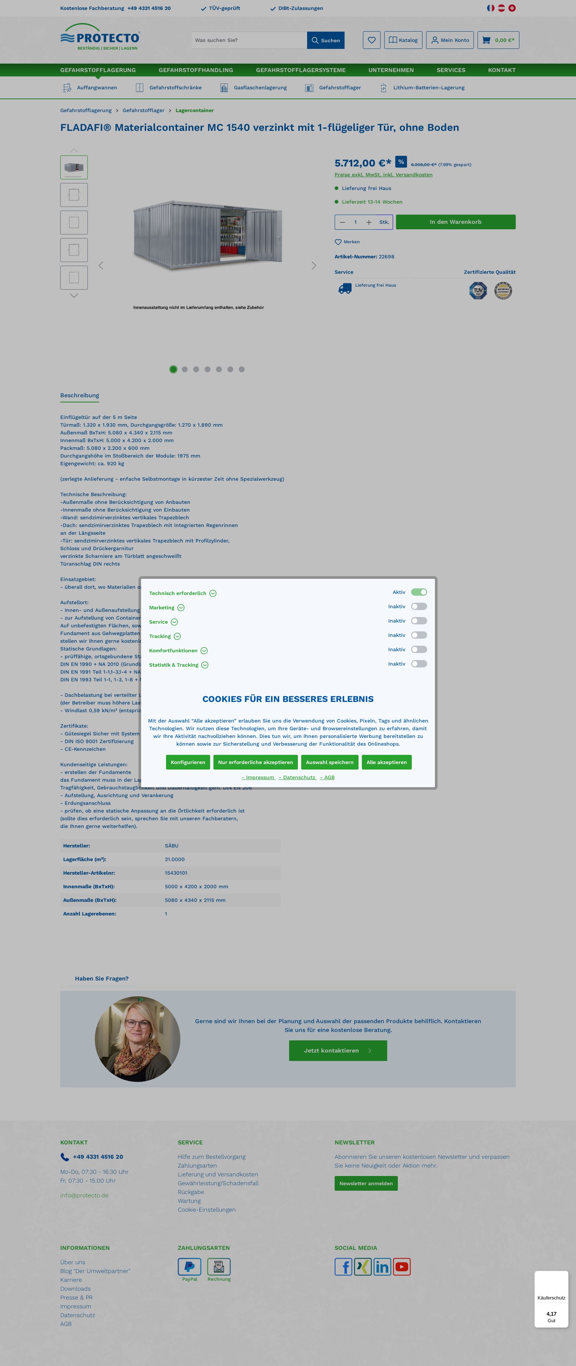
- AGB (327, 777)
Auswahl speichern (330, 762)
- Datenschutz (298, 777)
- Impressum (259, 777)
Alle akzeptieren (387, 762)
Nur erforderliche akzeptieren (255, 762)
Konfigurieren (188, 762)
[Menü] (564, 1275)
